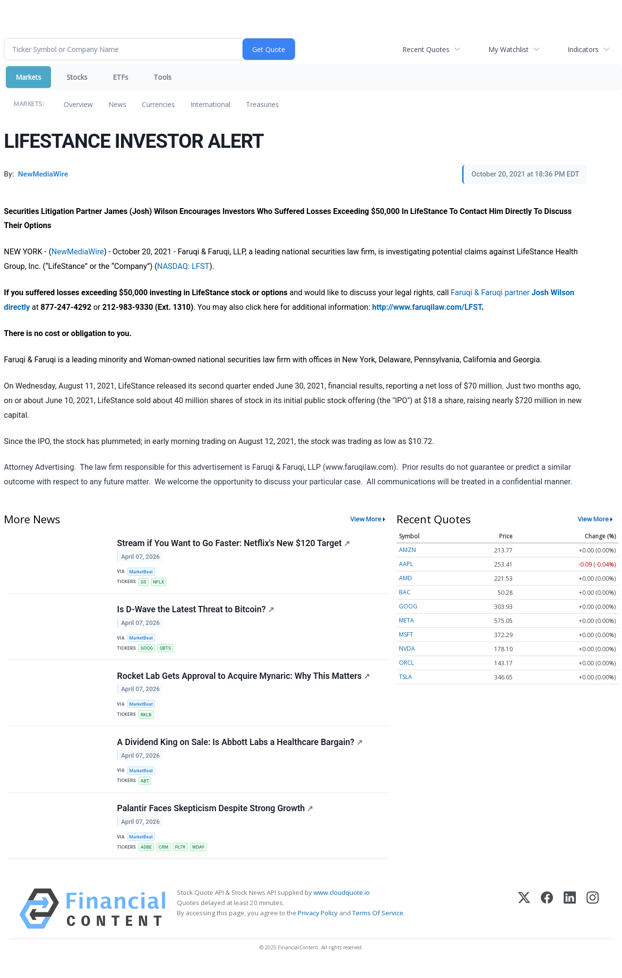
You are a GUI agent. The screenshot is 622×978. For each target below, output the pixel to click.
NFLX (160, 583)
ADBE (147, 857)
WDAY (201, 857)
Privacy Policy (318, 925)
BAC (405, 592)
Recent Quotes (425, 49)
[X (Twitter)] (524, 920)
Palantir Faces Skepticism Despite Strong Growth (216, 818)
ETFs (120, 77)
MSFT (406, 634)
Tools (163, 77)
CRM (165, 857)
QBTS (167, 651)
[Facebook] (547, 920)
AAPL (406, 564)
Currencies (158, 104)
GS (144, 583)
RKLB (147, 720)
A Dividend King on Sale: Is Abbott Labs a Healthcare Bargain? (240, 750)
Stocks (77, 77)
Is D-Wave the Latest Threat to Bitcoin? (196, 613)
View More (365, 519)
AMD (405, 578)
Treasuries (262, 104)
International (210, 104)
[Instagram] (593, 920)
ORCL (406, 662)
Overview (78, 104)
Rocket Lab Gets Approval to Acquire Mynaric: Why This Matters (244, 681)
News (117, 104)
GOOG (147, 651)
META (406, 620)
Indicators (583, 49)
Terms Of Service (377, 925)
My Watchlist (508, 49)
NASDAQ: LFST (183, 266)
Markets (28, 77)
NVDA (407, 648)
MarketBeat (142, 572)
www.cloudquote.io (341, 904)
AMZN (407, 550)
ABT (145, 789)
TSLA (405, 677)
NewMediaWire (78, 251)
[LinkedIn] (570, 920)
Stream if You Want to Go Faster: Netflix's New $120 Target (234, 544)
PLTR (182, 857)
